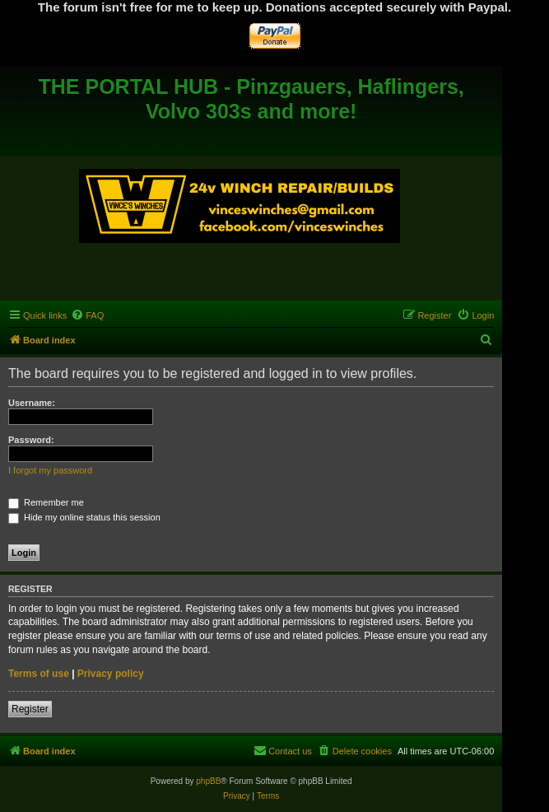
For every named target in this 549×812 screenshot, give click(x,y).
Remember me (46, 502)
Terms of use (38, 673)
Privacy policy (110, 673)
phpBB (208, 781)
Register (30, 709)
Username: (31, 403)
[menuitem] (87, 315)
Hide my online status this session (84, 517)
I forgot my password (50, 470)
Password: (31, 440)
